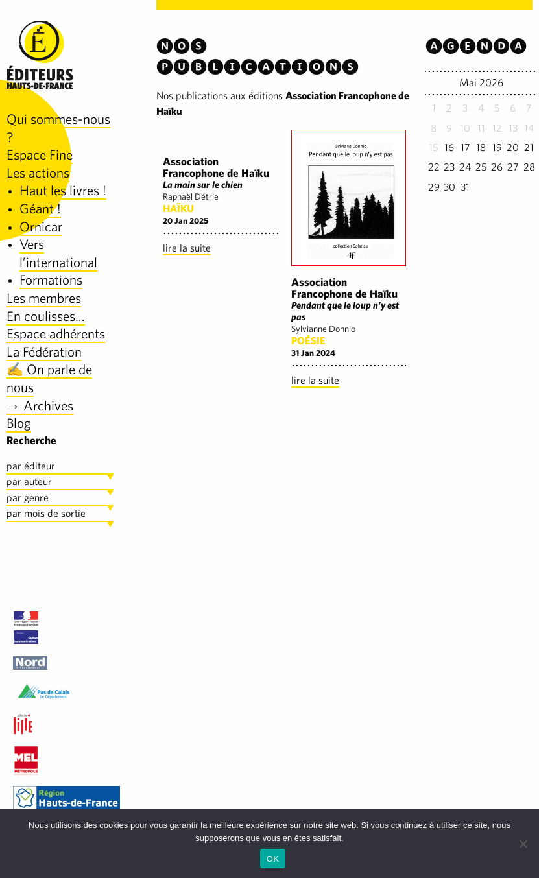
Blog (18, 423)
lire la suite (187, 248)
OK (273, 859)
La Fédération (44, 352)
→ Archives (39, 405)
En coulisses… (45, 316)
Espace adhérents (55, 334)
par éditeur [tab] (30, 466)
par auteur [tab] (29, 481)
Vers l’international (58, 253)
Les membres (43, 298)
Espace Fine (39, 155)
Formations (50, 280)
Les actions (37, 173)
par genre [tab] (27, 498)
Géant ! (40, 208)
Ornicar (40, 227)
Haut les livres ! (62, 190)
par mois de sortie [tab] (46, 513)
